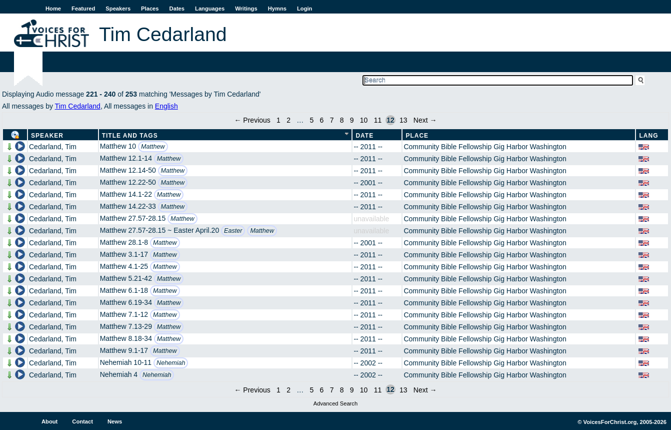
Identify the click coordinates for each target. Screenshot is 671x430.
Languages (209, 9)
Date (365, 135)
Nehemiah (170, 362)
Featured (83, 9)
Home (53, 9)
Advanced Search (336, 403)
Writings (246, 9)
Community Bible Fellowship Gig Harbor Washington (485, 147)
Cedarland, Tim (52, 147)
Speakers (118, 9)
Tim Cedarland (77, 106)
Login (304, 9)
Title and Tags (130, 135)
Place (417, 135)
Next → (425, 120)
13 (404, 120)
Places (149, 9)
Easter (233, 230)
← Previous (252, 120)
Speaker (47, 135)
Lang (648, 135)
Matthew (153, 146)
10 (364, 120)
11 (378, 120)
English (166, 106)
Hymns (277, 9)
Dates (177, 9)
